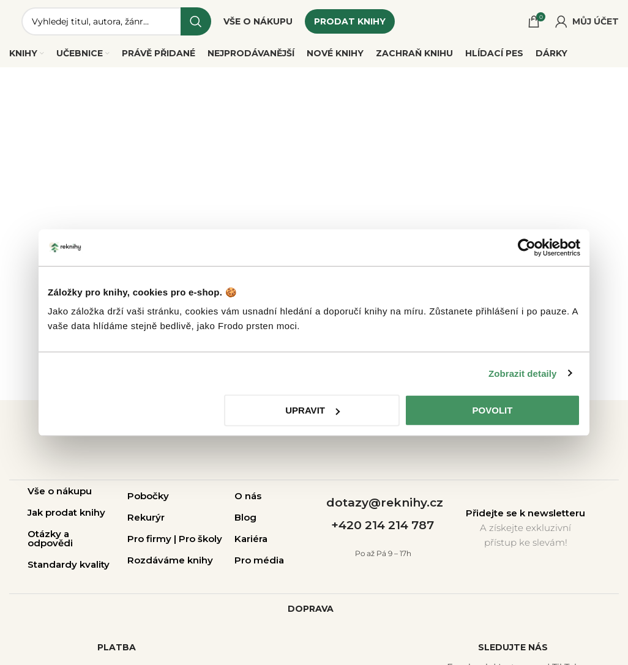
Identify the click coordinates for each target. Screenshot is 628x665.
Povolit (493, 410)
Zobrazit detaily (522, 373)
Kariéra (250, 538)
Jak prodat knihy (66, 512)
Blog (245, 517)
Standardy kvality (69, 564)
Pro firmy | (153, 538)
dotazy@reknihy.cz (384, 503)
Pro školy (200, 538)
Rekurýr (146, 517)
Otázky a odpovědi (50, 538)
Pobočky (148, 496)
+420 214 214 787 (382, 525)
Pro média (259, 560)
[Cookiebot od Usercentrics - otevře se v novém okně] (526, 247)
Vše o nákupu (60, 491)
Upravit (312, 410)
